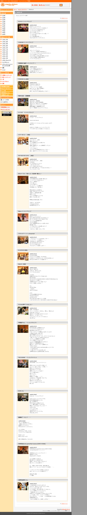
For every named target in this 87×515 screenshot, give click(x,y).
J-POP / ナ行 (5, 47)
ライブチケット (5, 62)
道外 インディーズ (6, 77)
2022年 (3, 17)
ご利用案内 (35, 5)
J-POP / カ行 (5, 41)
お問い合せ (42, 5)
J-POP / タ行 (5, 45)
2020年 (3, 21)
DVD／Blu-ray (5, 81)
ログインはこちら (6, 109)
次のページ (65, 18)
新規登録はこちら (6, 107)
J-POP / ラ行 (5, 56)
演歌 (3, 67)
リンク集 (4, 90)
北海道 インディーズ (6, 75)
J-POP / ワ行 (5, 58)
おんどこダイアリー (6, 88)
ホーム (15, 9)
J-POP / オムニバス (6, 60)
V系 (3, 79)
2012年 (3, 23)
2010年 (3, 28)
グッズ (3, 69)
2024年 (3, 15)
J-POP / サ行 (5, 43)
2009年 (3, 30)
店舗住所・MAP (5, 94)
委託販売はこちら (6, 92)
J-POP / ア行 (5, 39)
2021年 (3, 19)
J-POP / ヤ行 (5, 54)
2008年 (3, 32)
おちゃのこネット (66, 509)
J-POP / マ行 (5, 52)
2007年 (3, 34)
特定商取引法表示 (6, 86)
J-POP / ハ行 (5, 49)
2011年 (3, 26)
